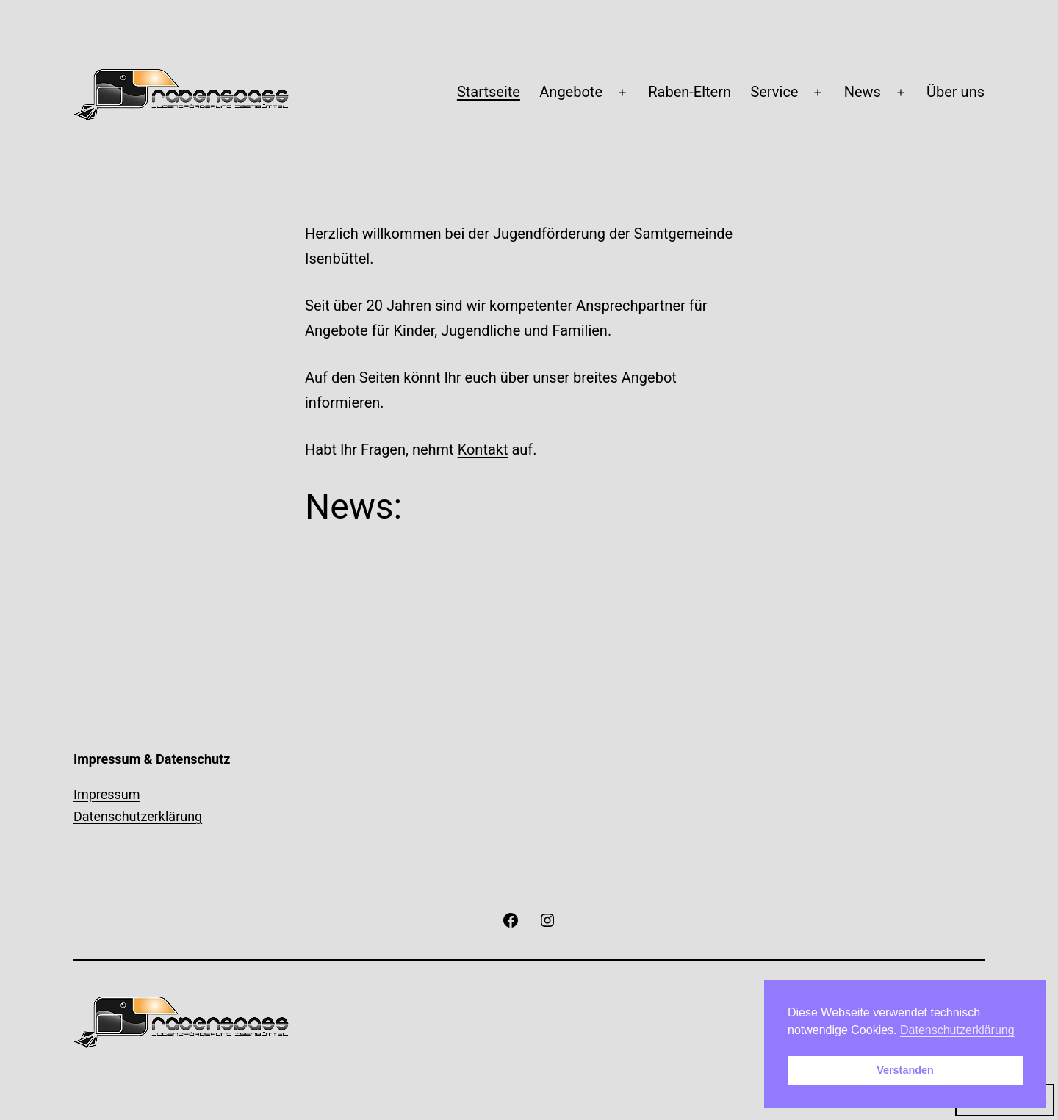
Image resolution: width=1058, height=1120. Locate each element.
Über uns (955, 92)
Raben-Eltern (689, 92)
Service (774, 92)
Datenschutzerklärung (137, 816)
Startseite (488, 92)
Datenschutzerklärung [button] (957, 1030)
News (862, 92)
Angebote (570, 92)
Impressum (106, 794)
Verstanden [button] (905, 1070)
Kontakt (483, 449)
